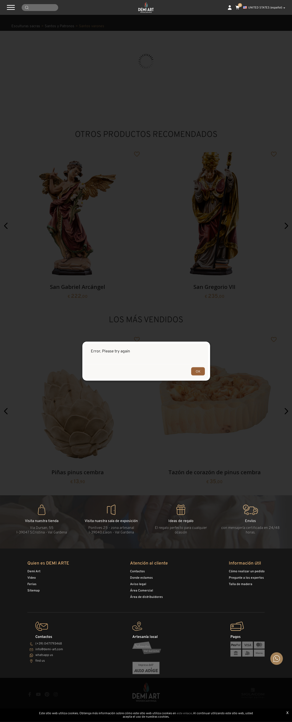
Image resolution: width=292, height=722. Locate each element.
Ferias (31, 586)
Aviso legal (138, 586)
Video (31, 580)
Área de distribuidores (146, 599)
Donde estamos (141, 580)
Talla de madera (240, 586)
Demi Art (33, 573)
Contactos (137, 573)
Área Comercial (141, 593)
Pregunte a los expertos (246, 580)
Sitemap (33, 593)
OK (198, 371)
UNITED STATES (264, 8)
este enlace (184, 714)
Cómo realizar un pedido (247, 573)
